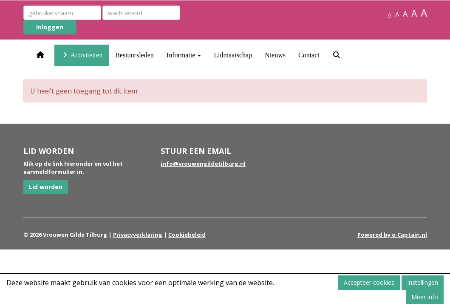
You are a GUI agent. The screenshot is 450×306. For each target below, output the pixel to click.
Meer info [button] (424, 297)
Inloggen (49, 27)
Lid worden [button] (45, 187)
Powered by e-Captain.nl (392, 234)
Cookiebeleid (187, 234)
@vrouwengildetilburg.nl (203, 163)
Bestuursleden (134, 55)
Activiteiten (82, 55)
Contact (309, 55)
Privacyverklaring (137, 234)
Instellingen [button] (422, 282)
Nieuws (275, 55)
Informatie (184, 55)
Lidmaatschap (233, 55)
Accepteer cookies (369, 282)
